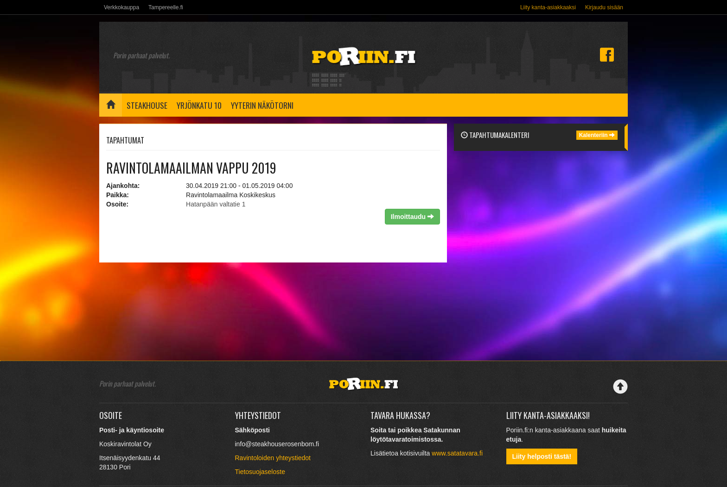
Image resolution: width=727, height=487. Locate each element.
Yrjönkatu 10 (199, 105)
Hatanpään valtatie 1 (215, 204)
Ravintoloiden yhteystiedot (273, 458)
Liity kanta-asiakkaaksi (548, 7)
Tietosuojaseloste (260, 471)
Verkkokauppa (121, 7)
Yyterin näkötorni (262, 105)
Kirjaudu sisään (604, 7)
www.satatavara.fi (457, 453)
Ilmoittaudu (412, 216)
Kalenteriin (597, 135)
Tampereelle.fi (165, 7)
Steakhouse (147, 105)
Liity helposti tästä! (542, 456)
